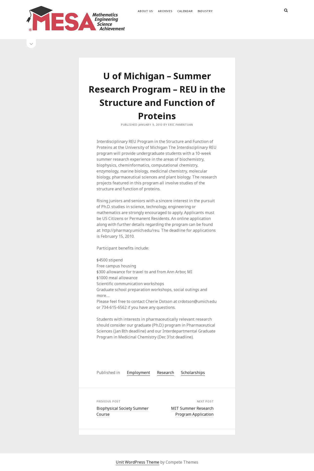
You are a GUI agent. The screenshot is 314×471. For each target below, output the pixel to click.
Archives (165, 11)
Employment (138, 372)
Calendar (185, 11)
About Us (145, 11)
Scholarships (193, 372)
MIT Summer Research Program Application (192, 411)
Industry (205, 11)
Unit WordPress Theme (137, 462)
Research (165, 372)
